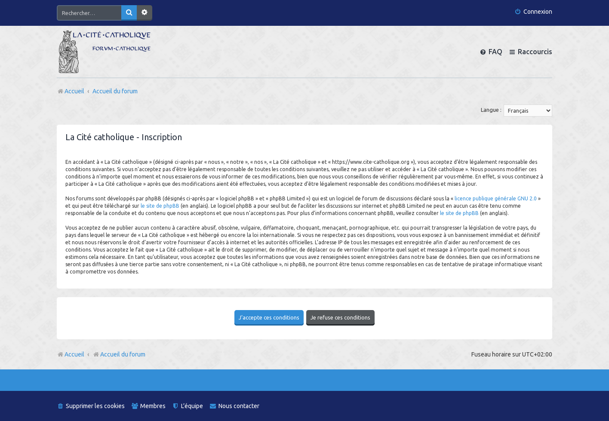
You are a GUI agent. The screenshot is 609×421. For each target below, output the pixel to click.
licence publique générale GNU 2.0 (496, 198)
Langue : (491, 110)
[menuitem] (533, 11)
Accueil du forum (118, 353)
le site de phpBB (160, 206)
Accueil (74, 353)
